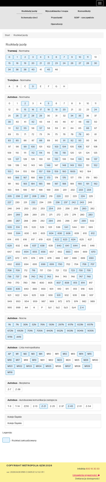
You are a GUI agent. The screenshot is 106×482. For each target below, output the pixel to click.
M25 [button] (77, 360)
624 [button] (73, 239)
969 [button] (52, 301)
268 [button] (26, 215)
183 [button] (25, 184)
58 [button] (48, 128)
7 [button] (64, 57)
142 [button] (25, 165)
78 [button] (72, 134)
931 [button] (59, 295)
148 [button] (64, 165)
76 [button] (64, 134)
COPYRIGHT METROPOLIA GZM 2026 (29, 466)
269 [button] (34, 215)
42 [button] (32, 122)
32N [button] (34, 325)
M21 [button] (42, 360)
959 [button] (35, 301)
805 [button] (50, 283)
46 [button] (56, 70)
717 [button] (41, 270)
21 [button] (41, 63)
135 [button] (80, 159)
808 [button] (67, 283)
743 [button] (49, 277)
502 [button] (92, 221)
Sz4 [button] (74, 308)
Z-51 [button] (79, 406)
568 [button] (10, 233)
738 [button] (25, 277)
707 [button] (92, 264)
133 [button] (64, 159)
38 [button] (25, 70)
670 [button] (93, 252)
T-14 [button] (17, 406)
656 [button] (43, 252)
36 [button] (17, 70)
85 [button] (17, 140)
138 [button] (9, 165)
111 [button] (25, 153)
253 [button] (43, 209)
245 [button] (90, 202)
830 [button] (10, 289)
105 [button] (72, 147)
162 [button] (81, 171)
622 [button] (57, 239)
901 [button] (51, 289)
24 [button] (64, 63)
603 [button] (43, 233)
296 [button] (67, 221)
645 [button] (84, 246)
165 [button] (9, 178)
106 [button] (80, 147)
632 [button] (18, 246)
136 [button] (88, 159)
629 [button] (10, 246)
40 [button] (32, 70)
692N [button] (20, 331)
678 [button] (49, 258)
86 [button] (25, 140)
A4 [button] (26, 308)
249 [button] (18, 209)
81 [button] (95, 134)
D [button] (33, 86)
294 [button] (51, 221)
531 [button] (50, 227)
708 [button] (10, 270)
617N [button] (70, 325)
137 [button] (95, 159)
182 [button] (17, 184)
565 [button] (91, 227)
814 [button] (83, 283)
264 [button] (10, 215)
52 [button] (17, 128)
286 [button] (10, 221)
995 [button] (10, 308)
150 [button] (80, 165)
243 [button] (82, 202)
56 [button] (32, 128)
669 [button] (85, 252)
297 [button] (75, 221)
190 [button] (80, 184)
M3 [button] (33, 354)
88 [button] (40, 140)
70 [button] (17, 134)
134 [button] (72, 159)
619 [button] (41, 239)
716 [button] (33, 270)
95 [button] (87, 140)
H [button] (64, 86)
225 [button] (91, 196)
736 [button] (9, 277)
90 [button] (56, 140)
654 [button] (26, 252)
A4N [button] (18, 337)
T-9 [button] (9, 406)
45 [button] (48, 70)
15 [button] (9, 63)
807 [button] (59, 283)
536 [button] (58, 227)
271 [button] (50, 215)
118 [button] (64, 153)
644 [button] (75, 246)
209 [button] (42, 196)
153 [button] (9, 171)
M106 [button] (58, 366)
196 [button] (25, 190)
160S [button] (72, 171)
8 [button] (72, 103)
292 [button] (42, 221)
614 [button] (9, 239)
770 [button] (17, 283)
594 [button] (18, 233)
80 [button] (87, 134)
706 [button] (84, 264)
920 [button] (91, 289)
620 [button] (49, 239)
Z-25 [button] (52, 406)
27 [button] (80, 63)
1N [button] (9, 325)
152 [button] (95, 165)
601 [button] (35, 233)
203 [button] (81, 190)
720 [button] (49, 270)
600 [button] (26, 233)
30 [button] (95, 63)
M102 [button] (19, 366)
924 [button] (25, 295)
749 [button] (9, 283)
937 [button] (91, 295)
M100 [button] (95, 360)
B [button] (17, 86)
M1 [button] (17, 354)
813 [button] (75, 283)
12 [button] (9, 110)
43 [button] (40, 122)
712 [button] (25, 270)
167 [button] (25, 178)
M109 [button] (87, 366)
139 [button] (17, 165)
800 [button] (42, 283)
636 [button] (26, 246)
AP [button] (9, 354)
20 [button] (32, 63)
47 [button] (72, 122)
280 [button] (82, 215)
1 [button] (17, 57)
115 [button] (48, 153)
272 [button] (58, 215)
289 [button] (34, 221)
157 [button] (40, 171)
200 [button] (56, 190)
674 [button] (33, 258)
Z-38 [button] (17, 389)
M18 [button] (26, 360)
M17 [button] (18, 360)
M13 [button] (73, 354)
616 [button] (25, 239)
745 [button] (65, 277)
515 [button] (26, 227)
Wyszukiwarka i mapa (56, 11)
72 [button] (33, 134)
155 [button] (25, 171)
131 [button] (48, 159)
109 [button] (9, 153)
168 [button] (33, 178)
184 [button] (33, 184)
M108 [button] (77, 366)
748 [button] (89, 277)
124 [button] (88, 153)
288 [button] (26, 221)
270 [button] (43, 215)
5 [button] (48, 57)
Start (7, 35)
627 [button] (90, 239)
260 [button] (84, 209)
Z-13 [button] (35, 406)
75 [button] (56, 134)
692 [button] (10, 264)
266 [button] (18, 215)
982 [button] (84, 301)
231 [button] (25, 202)
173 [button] (48, 178)
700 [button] (60, 264)
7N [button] (17, 325)
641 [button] (67, 246)
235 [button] (49, 202)
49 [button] (87, 122)
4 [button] (40, 57)
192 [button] (95, 184)
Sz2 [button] (58, 308)
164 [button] (89, 171)
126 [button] (9, 159)
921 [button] (9, 295)
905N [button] (90, 331)
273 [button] (66, 215)
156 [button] (33, 171)
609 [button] (77, 233)
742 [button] (41, 277)
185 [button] (41, 184)
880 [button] (35, 289)
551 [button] (82, 227)
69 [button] (9, 134)
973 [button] (68, 301)
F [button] (48, 86)
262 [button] (92, 209)
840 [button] (26, 289)
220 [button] (59, 196)
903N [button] (70, 331)
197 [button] (33, 190)
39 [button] (9, 122)
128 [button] (25, 159)
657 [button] (52, 252)
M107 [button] (68, 366)
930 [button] (50, 295)
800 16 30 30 (92, 469)
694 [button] (26, 264)
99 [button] (25, 147)
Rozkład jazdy (21, 35)
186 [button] (48, 184)
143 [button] (33, 165)
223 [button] (75, 196)
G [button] (56, 86)
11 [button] (88, 57)
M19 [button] (34, 360)
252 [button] (34, 209)
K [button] (34, 308)
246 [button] (10, 209)
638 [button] (42, 246)
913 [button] (75, 289)
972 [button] (60, 301)
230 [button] (17, 202)
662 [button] (60, 252)
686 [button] (58, 258)
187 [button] (56, 184)
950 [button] (18, 301)
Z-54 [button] (88, 406)
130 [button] (41, 159)
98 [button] (17, 147)
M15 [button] (89, 354)
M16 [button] (10, 360)
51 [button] (9, 128)
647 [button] (10, 252)
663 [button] (68, 252)
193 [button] (9, 190)
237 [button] (66, 202)
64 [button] (72, 128)
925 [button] (34, 295)
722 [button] (65, 270)
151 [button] (87, 165)
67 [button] (95, 128)
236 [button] (58, 202)
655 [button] (35, 252)
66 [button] (87, 128)
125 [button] (95, 153)
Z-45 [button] (70, 406)
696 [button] (43, 264)
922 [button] (17, 295)
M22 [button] (51, 360)
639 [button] (51, 246)
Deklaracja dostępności (87, 479)
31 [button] (56, 116)
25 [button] (9, 116)
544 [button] (74, 227)
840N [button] (50, 331)
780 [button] (25, 283)
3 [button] (33, 57)
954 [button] (26, 301)
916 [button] (83, 289)
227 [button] (9, 202)
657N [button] (90, 325)
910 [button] (59, 289)
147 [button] (56, 165)
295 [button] (59, 221)
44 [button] (48, 122)
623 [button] (65, 239)
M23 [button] (59, 360)
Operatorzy (56, 24)
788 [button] (33, 283)
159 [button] (56, 171)
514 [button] (18, 227)
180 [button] (95, 178)
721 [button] (57, 270)
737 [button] (17, 277)
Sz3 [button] (66, 308)
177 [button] (72, 178)
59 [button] (56, 128)
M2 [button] (25, 354)
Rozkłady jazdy (29, 11)
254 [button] (51, 209)
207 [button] (26, 196)
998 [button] (18, 308)
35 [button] (79, 116)
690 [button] (91, 258)
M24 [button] (68, 360)
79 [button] (80, 134)
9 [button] (72, 57)
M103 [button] (29, 366)
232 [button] (33, 202)
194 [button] (17, 190)
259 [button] (76, 209)
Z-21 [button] (43, 406)
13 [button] (95, 57)
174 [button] (56, 178)
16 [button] (17, 63)
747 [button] (81, 277)
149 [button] (72, 165)
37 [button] (95, 116)
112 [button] (32, 153)
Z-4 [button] (82, 308)
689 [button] (83, 258)
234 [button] (41, 202)
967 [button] (43, 301)
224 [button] (83, 196)
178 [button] (80, 178)
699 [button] (52, 264)
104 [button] (64, 147)
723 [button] (73, 270)
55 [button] (25, 128)
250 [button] (26, 209)
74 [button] (48, 134)
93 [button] (79, 140)
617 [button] (33, 239)
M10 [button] (49, 354)
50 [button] (95, 122)
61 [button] (64, 128)
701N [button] (30, 331)
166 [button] (17, 178)
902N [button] (60, 331)
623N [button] (80, 325)
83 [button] (9, 140)
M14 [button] (81, 354)
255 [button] (59, 209)
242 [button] (74, 202)
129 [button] (33, 159)
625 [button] (82, 239)
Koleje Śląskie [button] (15, 423)
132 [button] (56, 159)
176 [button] (64, 178)
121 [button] (79, 153)
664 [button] (76, 252)
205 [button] (10, 196)
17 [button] (41, 110)
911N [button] (10, 337)
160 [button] (64, 171)
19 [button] (25, 63)
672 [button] (17, 258)
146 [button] (48, 165)
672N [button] (10, 331)
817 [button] (90, 283)
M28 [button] (85, 360)
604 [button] (51, 233)
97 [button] (9, 147)
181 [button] (9, 184)
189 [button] (72, 184)
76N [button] (42, 325)
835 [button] (18, 289)
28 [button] (87, 63)
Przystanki (56, 18)
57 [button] (40, 128)
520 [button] (34, 227)
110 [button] (17, 153)
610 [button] (85, 233)
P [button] (42, 308)
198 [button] (41, 190)
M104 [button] (39, 366)
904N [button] (80, 331)
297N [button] (61, 325)
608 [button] (68, 233)
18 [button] (48, 110)
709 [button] (18, 270)
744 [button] (57, 277)
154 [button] (17, 171)
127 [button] (17, 159)
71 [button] (25, 134)
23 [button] (56, 63)
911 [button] (67, 289)
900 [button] (43, 289)
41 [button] (41, 70)
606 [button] (60, 233)
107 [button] (87, 147)
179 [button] (87, 178)
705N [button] (40, 331)
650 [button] (18, 252)
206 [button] (18, 196)
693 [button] (18, 264)
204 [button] (89, 190)
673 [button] (25, 258)
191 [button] (87, 184)
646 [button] (92, 246)
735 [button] (89, 270)
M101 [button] (10, 366)
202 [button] (73, 190)
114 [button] (40, 153)
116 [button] (56, 153)
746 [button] (73, 277)
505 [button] (10, 227)
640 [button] (59, 246)
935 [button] (75, 295)
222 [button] (67, 196)
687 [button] (66, 258)
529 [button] (42, 227)
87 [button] (33, 140)
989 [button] (92, 301)
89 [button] (48, 140)
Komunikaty (84, 11)
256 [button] (67, 209)
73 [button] (40, 134)
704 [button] (76, 264)
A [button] (9, 86)
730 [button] (81, 270)
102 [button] (48, 147)
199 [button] (48, 190)
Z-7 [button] (9, 389)
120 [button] (72, 153)
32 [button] (64, 116)
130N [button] (51, 325)
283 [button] (90, 215)
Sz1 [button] (50, 308)
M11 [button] (57, 354)
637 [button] (34, 246)
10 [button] (80, 57)
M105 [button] (48, 366)
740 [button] (33, 277)
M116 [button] (10, 372)
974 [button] (76, 301)
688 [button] (74, 258)
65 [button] (79, 128)
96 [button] (95, 140)
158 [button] (48, 171)
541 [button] (66, 227)
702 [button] (68, 264)
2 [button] (25, 57)
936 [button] (83, 295)
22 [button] (48, 63)
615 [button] (17, 239)
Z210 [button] (26, 406)
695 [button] (35, 264)
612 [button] (93, 233)
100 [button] (33, 147)
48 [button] (79, 122)
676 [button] (41, 258)
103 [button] (56, 147)
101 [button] (40, 147)
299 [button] (84, 221)
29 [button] (40, 116)
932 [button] (67, 295)
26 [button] (72, 63)
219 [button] (51, 196)
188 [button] (64, 184)
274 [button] (74, 215)
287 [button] (18, 221)
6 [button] (56, 57)
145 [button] (41, 165)
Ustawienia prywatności (86, 475)
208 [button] (34, 196)
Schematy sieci (29, 18)
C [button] (25, 86)
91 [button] (64, 140)
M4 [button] (40, 354)
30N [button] (25, 325)
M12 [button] (65, 354)
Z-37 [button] (61, 406)
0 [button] (9, 57)
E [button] (40, 86)
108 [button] (95, 147)
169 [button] (41, 178)
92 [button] (72, 140)
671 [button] (9, 258)
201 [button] (65, 190)
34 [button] (9, 70)
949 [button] (10, 301)
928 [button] (42, 295)
